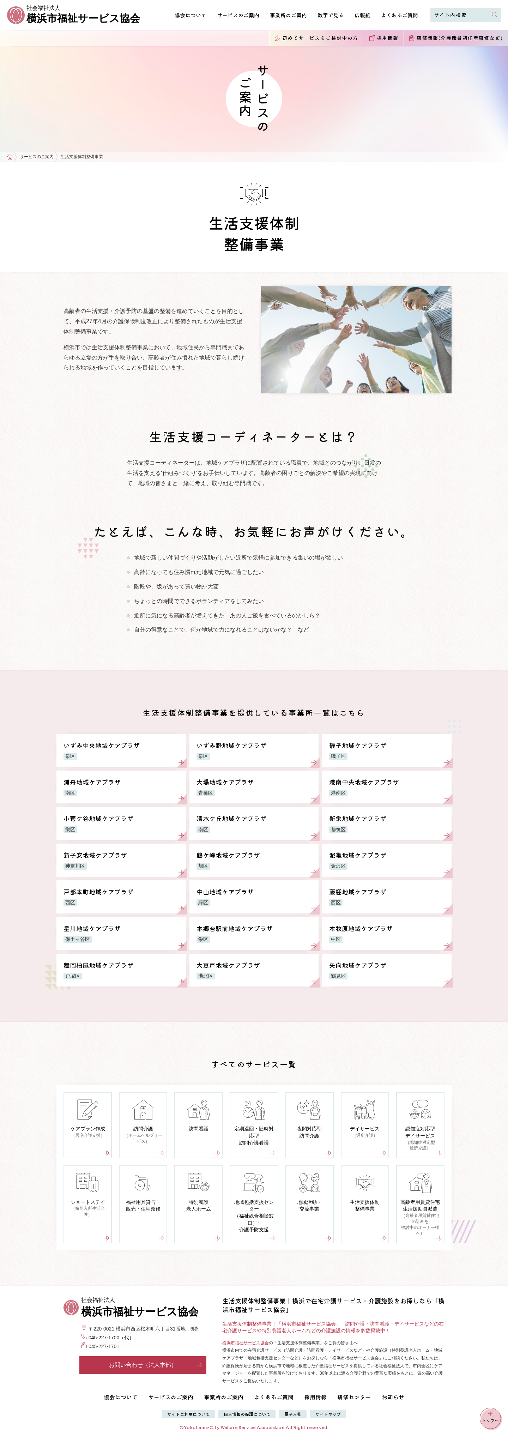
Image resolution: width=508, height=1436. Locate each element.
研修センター (354, 1397)
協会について (190, 15)
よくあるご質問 (399, 15)
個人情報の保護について (247, 1414)
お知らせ (393, 1397)
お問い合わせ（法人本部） (156, 1365)
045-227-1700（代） (111, 1337)
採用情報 (315, 1397)
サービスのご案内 (238, 15)
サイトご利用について (188, 1414)
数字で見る (331, 15)
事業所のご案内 (288, 15)
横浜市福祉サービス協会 (245, 1342)
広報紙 (362, 15)
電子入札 (292, 1414)
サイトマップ (328, 1414)
